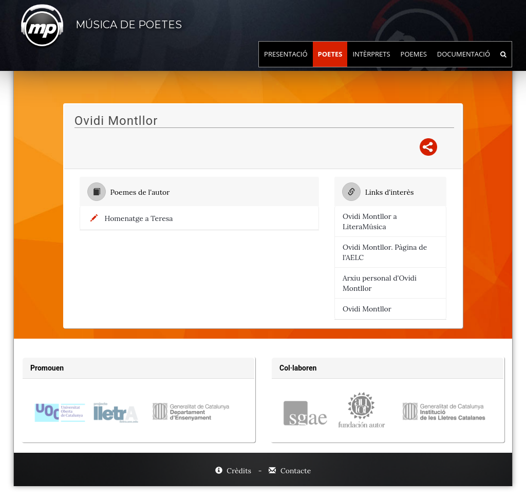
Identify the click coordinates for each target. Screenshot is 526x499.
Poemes (414, 64)
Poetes (330, 64)
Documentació (463, 64)
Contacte (290, 470)
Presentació (286, 64)
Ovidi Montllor (367, 308)
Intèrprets (371, 64)
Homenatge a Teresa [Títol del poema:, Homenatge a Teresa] (139, 218)
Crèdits (234, 470)
